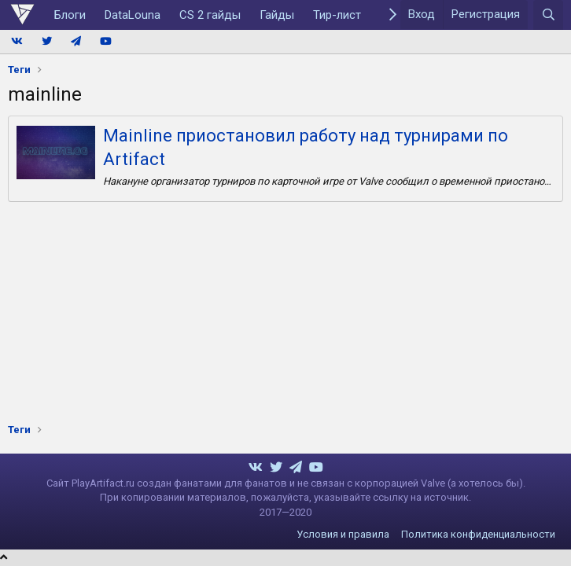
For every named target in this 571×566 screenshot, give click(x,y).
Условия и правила (343, 534)
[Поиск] (548, 15)
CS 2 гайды (210, 15)
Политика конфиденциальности (478, 534)
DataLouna (132, 15)
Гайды (277, 15)
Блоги (70, 15)
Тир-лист (337, 15)
